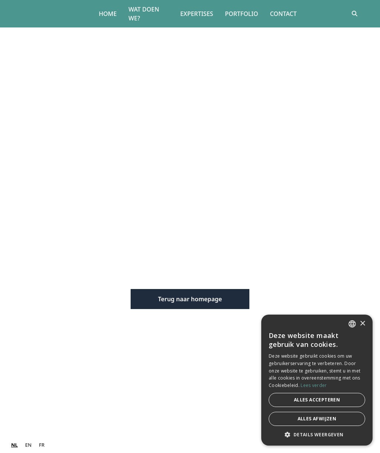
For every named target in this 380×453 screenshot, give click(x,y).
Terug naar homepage (190, 299)
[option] (28, 445)
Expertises (196, 14)
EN (28, 444)
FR (42, 444)
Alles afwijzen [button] (317, 419)
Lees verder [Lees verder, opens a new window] (314, 385)
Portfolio (241, 14)
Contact (283, 14)
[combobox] (14, 445)
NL (14, 444)
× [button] (362, 323)
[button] (317, 434)
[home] (53, 13)
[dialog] (317, 380)
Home (108, 14)
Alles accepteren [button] (317, 400)
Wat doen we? (143, 13)
